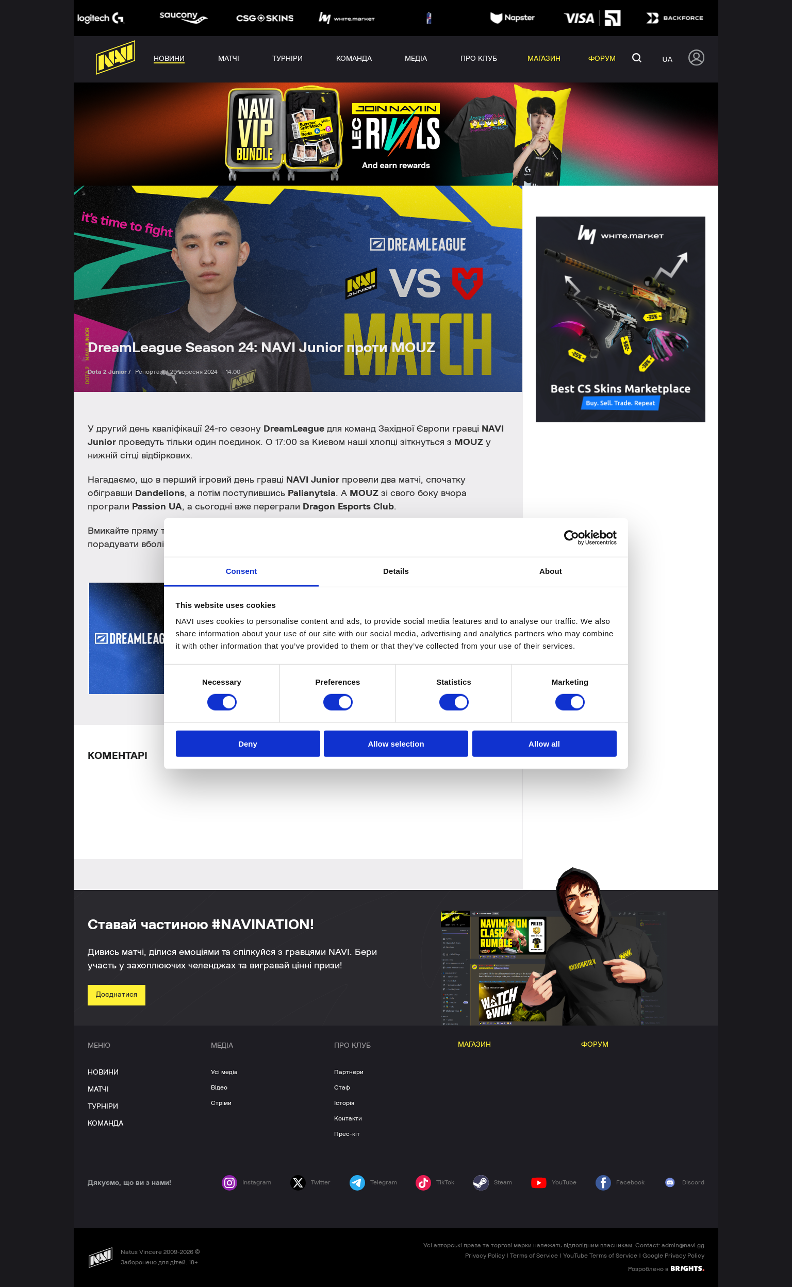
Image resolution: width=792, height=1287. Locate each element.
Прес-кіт (347, 1134)
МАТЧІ (98, 1089)
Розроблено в (666, 1268)
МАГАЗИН (474, 1044)
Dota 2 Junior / (110, 372)
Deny (247, 743)
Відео (219, 1087)
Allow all (544, 743)
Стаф (342, 1087)
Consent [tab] (241, 571)
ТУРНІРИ (103, 1106)
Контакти (348, 1118)
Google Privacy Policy (673, 1255)
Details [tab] (396, 571)
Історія (344, 1103)
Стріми (221, 1103)
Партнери (349, 1072)
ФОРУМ (594, 1044)
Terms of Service (534, 1255)
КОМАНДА (105, 1123)
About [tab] (550, 571)
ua (667, 59)
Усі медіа (224, 1072)
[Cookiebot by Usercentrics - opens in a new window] (571, 537)
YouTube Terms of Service (600, 1255)
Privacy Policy (485, 1255)
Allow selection (396, 743)
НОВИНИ (103, 1072)
